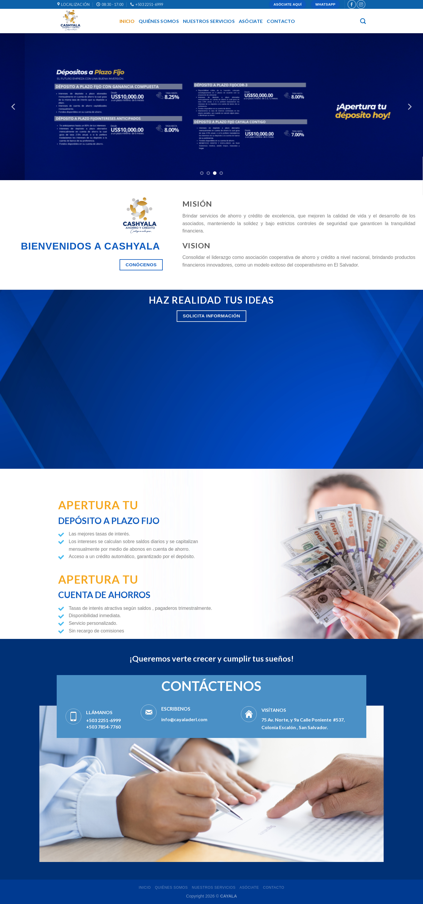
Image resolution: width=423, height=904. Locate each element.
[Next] (409, 106)
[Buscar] (363, 21)
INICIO (127, 21)
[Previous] (14, 106)
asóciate (251, 21)
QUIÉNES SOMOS (159, 21)
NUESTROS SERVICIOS (209, 21)
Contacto (281, 21)
